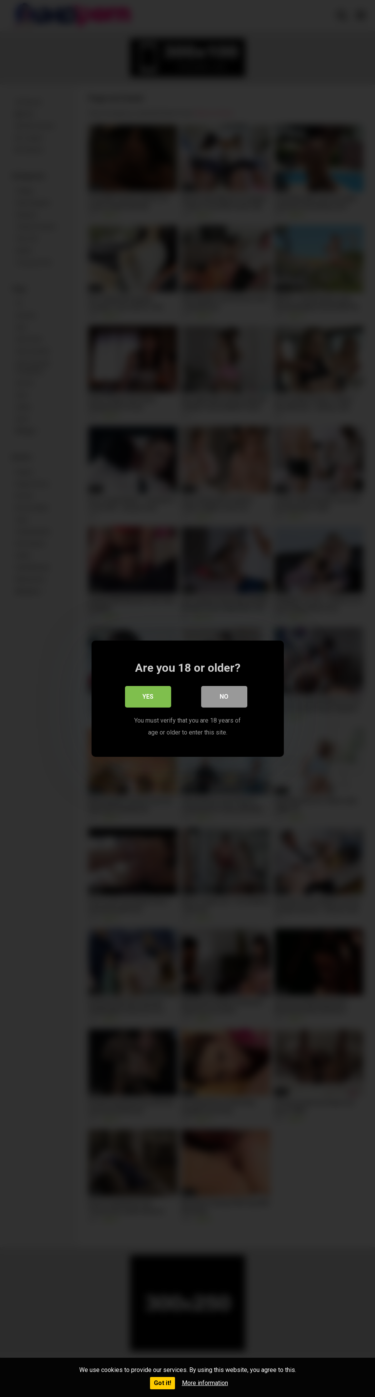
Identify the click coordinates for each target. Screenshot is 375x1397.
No (224, 696)
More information (205, 1383)
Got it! (162, 1383)
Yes (147, 696)
